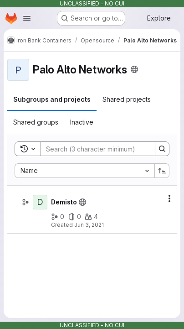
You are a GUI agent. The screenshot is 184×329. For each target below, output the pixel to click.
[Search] (100, 148)
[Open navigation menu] (27, 18)
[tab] (52, 99)
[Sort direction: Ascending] (162, 170)
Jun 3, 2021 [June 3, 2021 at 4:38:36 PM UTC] (89, 224)
